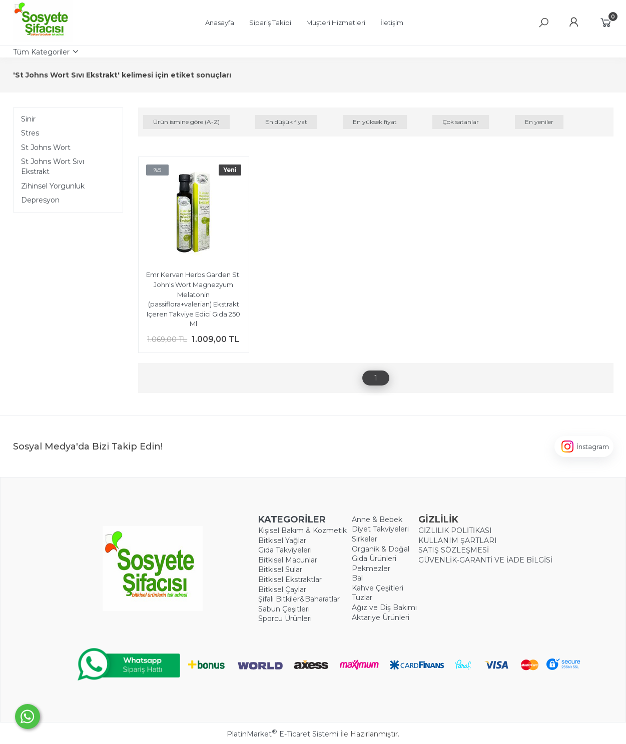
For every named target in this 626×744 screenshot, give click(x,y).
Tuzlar (362, 597)
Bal (357, 578)
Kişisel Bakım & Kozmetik (302, 530)
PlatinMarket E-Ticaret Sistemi (282, 734)
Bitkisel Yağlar (282, 540)
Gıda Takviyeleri (285, 550)
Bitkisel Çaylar (282, 589)
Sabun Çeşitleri (284, 609)
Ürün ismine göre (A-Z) (186, 122)
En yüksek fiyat (375, 122)
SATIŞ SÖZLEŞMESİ (453, 550)
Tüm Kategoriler (41, 52)
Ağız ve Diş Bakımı (384, 607)
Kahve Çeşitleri (377, 588)
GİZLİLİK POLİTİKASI (455, 530)
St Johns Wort (46, 147)
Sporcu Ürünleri (285, 618)
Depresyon (40, 200)
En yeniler (539, 122)
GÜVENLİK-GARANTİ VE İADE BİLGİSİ (485, 560)
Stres (30, 133)
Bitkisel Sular (280, 569)
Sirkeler (364, 539)
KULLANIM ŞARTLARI (457, 540)
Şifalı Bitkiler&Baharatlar (299, 599)
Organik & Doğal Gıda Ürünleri (380, 554)
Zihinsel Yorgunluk (53, 186)
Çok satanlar (460, 122)
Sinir (28, 119)
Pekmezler (371, 568)
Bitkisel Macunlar (287, 560)
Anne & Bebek (377, 519)
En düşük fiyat (286, 122)
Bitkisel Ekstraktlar (290, 579)
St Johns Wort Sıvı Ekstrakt (52, 166)
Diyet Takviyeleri (380, 529)
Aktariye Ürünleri (380, 617)
